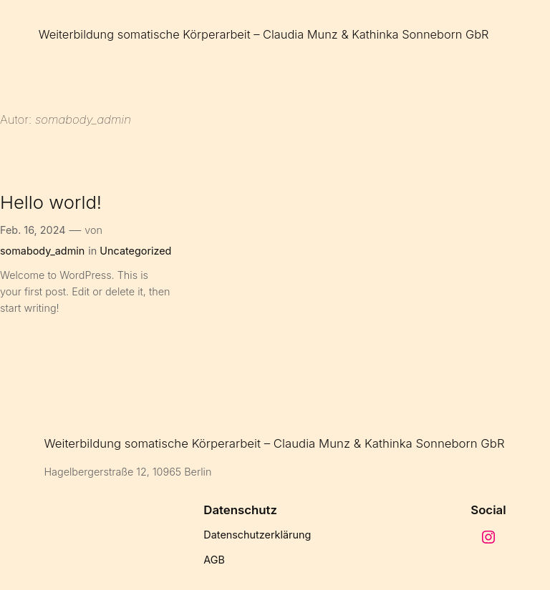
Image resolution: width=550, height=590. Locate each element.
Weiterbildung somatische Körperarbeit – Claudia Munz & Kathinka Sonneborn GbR (264, 34)
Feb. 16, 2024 (33, 230)
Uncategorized (135, 251)
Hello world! (51, 202)
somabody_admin (42, 251)
